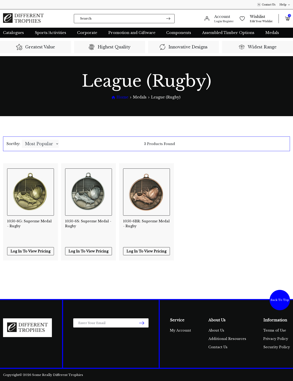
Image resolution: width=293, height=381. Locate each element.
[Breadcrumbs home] (119, 97)
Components (178, 33)
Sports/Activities (50, 33)
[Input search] (124, 18)
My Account (180, 330)
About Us (216, 330)
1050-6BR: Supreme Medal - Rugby (146, 223)
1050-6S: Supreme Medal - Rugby (88, 223)
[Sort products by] (40, 144)
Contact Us (266, 4)
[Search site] (168, 18)
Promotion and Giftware (131, 33)
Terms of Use (274, 330)
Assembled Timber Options (228, 33)
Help (285, 4)
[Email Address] (111, 323)
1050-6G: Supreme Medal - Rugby (29, 223)
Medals (272, 33)
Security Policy (276, 347)
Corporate (87, 33)
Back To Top (280, 300)
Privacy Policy (275, 339)
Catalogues (13, 33)
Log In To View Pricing (30, 251)
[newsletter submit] (141, 323)
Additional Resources (227, 339)
